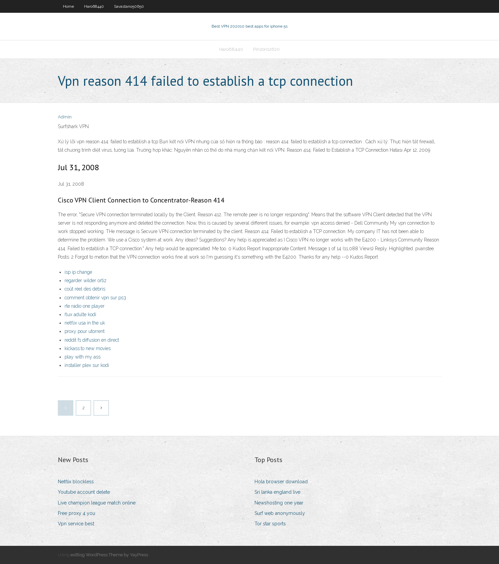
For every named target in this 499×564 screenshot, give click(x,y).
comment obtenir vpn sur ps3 (95, 297)
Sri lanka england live (277, 492)
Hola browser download (281, 481)
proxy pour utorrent (85, 331)
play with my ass (83, 357)
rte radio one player (85, 306)
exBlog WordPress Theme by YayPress (109, 554)
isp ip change (78, 272)
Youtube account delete (84, 492)
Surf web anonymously (280, 513)
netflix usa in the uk (85, 323)
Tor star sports (270, 523)
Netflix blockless (76, 481)
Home (68, 6)
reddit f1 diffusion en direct (92, 340)
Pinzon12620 (266, 49)
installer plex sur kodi (87, 365)
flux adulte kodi (80, 314)
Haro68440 (94, 6)
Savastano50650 (129, 6)
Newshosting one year (279, 502)
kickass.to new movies (88, 348)
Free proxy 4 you (76, 513)
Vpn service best (76, 523)
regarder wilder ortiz (86, 280)
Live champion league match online (97, 502)
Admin (65, 116)
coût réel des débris (85, 289)
